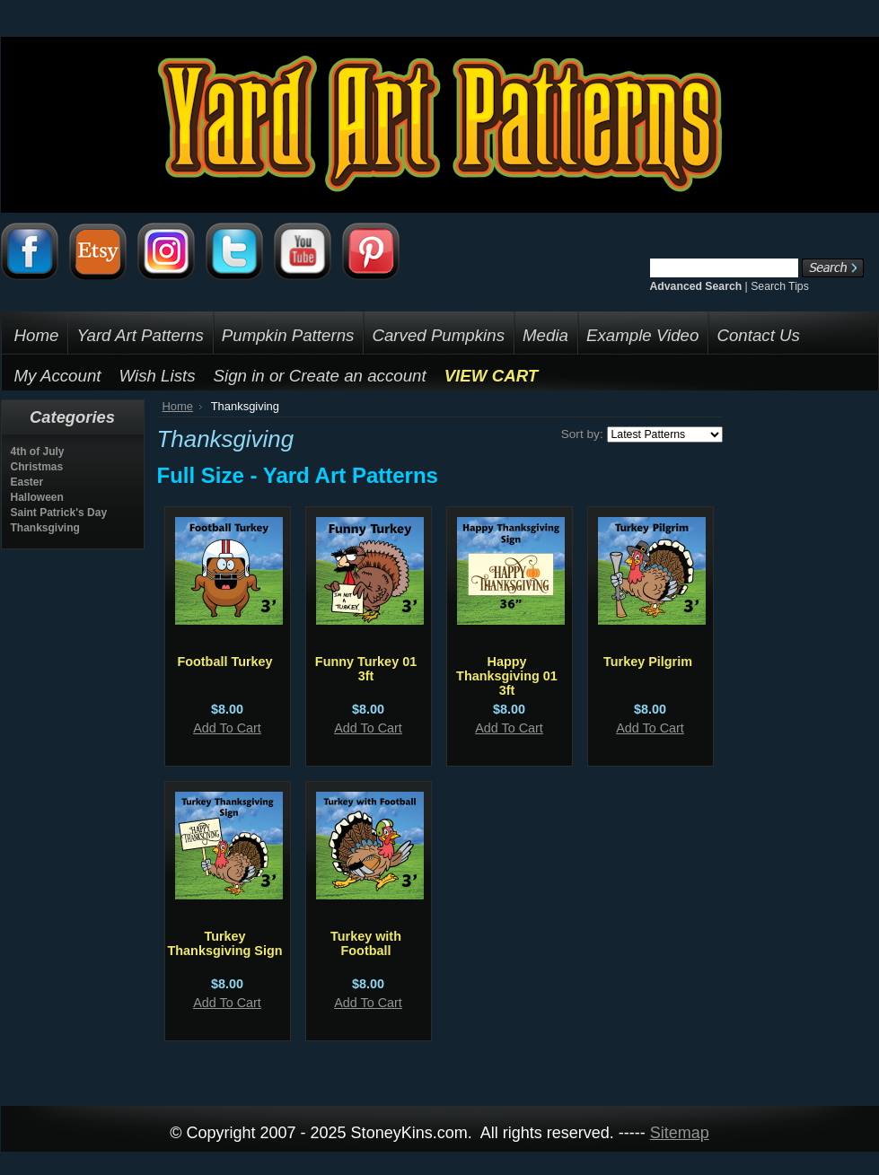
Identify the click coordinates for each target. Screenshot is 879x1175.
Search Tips (780, 286)
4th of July (38, 451)
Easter (27, 482)
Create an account (357, 375)
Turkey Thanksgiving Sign (225, 943)
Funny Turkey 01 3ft (366, 668)
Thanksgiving (45, 528)
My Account (57, 375)
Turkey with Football (365, 943)
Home (178, 406)
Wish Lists (157, 375)
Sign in (239, 375)
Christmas (37, 466)
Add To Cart (227, 728)
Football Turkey (224, 661)
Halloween (37, 497)
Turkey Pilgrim (647, 661)
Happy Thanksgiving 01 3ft (507, 675)
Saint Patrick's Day (59, 512)
